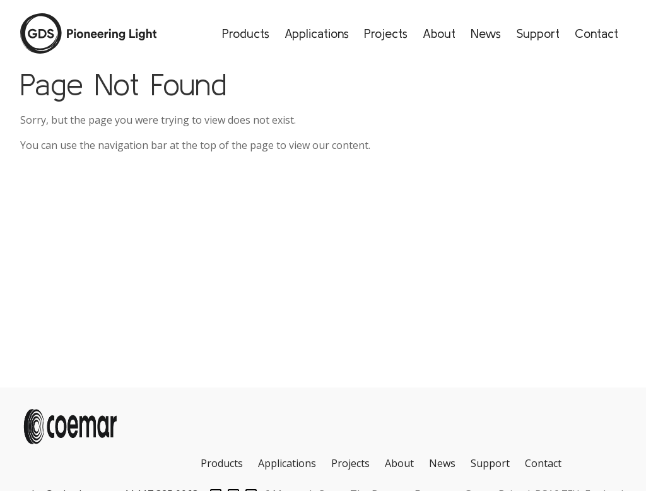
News (486, 33)
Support (538, 33)
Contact (596, 33)
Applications (317, 33)
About (439, 33)
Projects (386, 33)
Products (245, 33)
